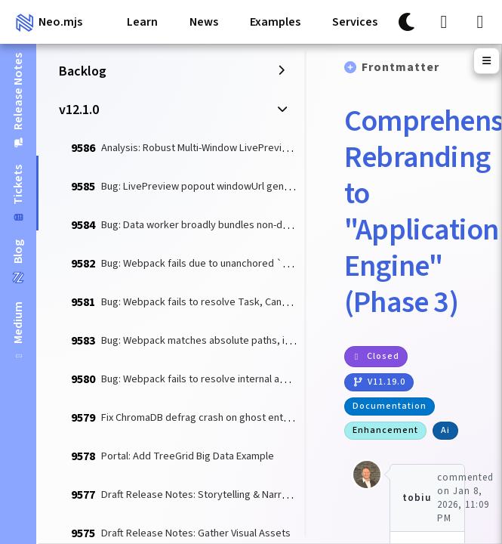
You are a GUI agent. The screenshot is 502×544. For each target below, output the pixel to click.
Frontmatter (400, 67)
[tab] (18, 330)
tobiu (416, 498)
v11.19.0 (379, 382)
